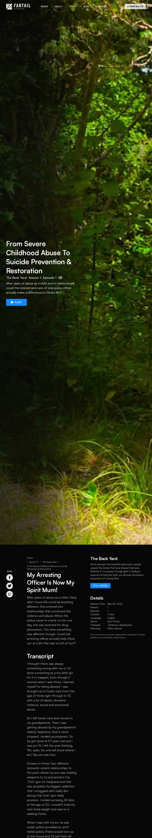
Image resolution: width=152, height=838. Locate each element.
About (58, 6)
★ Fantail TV (135, 6)
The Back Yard (49, 562)
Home (30, 557)
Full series (100, 585)
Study (73, 6)
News (44, 6)
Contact (101, 6)
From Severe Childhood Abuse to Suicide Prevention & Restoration (47, 567)
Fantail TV (34, 562)
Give (86, 6)
